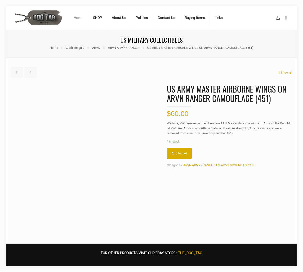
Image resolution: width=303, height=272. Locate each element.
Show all (285, 72)
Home (54, 47)
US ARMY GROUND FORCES (235, 165)
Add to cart (179, 153)
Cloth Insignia (75, 47)
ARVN (96, 47)
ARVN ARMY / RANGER (123, 47)
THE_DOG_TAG (190, 253)
